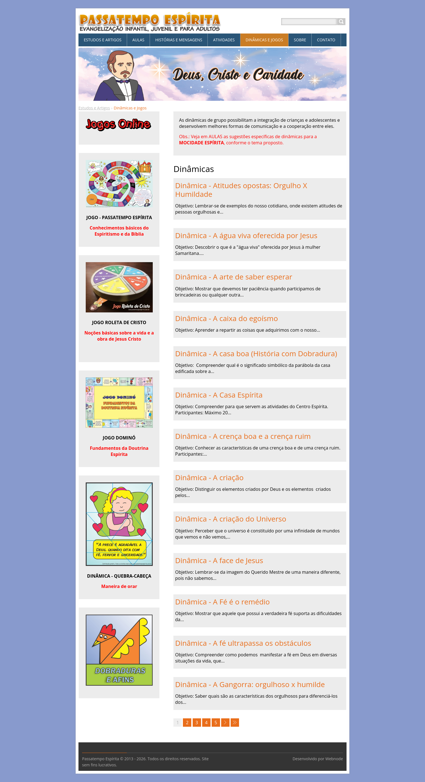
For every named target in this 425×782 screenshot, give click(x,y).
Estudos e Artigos (94, 108)
